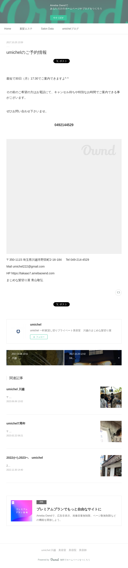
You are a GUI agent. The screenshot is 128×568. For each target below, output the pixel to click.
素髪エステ (26, 28)
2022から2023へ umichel (24, 458)
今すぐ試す (58, 18)
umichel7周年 (15, 423)
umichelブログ (70, 28)
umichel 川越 (15, 389)
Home (7, 28)
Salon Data (47, 28)
